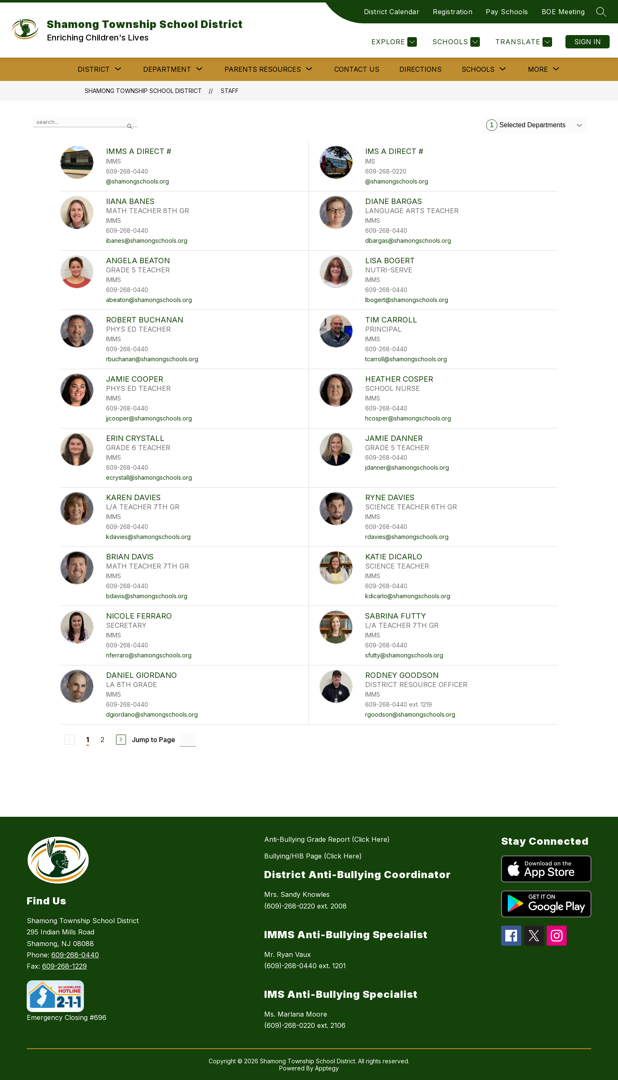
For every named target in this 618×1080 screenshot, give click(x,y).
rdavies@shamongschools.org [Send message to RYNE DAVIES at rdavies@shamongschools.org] (407, 536)
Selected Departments (525, 125)
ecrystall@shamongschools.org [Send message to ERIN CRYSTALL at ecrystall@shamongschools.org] (149, 477)
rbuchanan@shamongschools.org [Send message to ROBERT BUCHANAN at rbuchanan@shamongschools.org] (152, 359)
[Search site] (601, 12)
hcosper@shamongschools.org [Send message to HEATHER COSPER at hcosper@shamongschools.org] (408, 418)
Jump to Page (153, 739)
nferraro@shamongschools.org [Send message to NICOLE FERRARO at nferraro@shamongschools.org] (149, 655)
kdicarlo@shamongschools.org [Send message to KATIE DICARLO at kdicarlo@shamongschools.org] (407, 595)
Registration (452, 12)
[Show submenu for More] (538, 69)
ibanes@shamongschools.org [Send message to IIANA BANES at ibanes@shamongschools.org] (146, 240)
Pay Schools (507, 12)
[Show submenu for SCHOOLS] (478, 69)
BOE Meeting (563, 12)
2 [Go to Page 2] (102, 739)
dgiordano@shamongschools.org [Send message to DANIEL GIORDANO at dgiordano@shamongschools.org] (152, 714)
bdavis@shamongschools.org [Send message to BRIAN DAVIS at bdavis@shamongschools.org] (146, 595)
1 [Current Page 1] (87, 739)
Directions (420, 69)
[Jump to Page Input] (187, 739)
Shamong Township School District (143, 90)
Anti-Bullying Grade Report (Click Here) (327, 839)
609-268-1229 (64, 966)
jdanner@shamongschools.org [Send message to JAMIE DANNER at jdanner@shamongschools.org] (407, 467)
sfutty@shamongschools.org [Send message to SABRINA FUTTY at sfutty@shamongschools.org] (404, 655)
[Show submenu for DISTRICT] (94, 69)
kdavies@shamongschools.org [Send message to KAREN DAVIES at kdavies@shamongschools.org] (148, 536)
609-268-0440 (75, 955)
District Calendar (392, 12)
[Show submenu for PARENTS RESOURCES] (262, 69)
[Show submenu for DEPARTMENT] (167, 69)
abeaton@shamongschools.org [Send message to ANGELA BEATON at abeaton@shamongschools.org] (149, 299)
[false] (85, 122)
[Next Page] (121, 740)
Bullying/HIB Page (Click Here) (313, 856)
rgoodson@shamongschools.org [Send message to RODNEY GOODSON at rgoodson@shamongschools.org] (410, 714)
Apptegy (327, 1068)
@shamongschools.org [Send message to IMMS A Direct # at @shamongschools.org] (137, 181)
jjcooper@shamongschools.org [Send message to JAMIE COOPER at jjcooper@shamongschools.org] (149, 418)
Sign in (587, 42)
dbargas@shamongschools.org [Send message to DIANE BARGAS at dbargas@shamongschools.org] (408, 240)
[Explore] (393, 42)
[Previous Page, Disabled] (70, 740)
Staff (230, 90)
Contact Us (356, 69)
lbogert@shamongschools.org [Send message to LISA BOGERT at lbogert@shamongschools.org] (406, 299)
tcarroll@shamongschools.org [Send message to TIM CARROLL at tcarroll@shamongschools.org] (406, 359)
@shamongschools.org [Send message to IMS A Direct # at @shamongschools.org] (396, 181)
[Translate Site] (522, 42)
